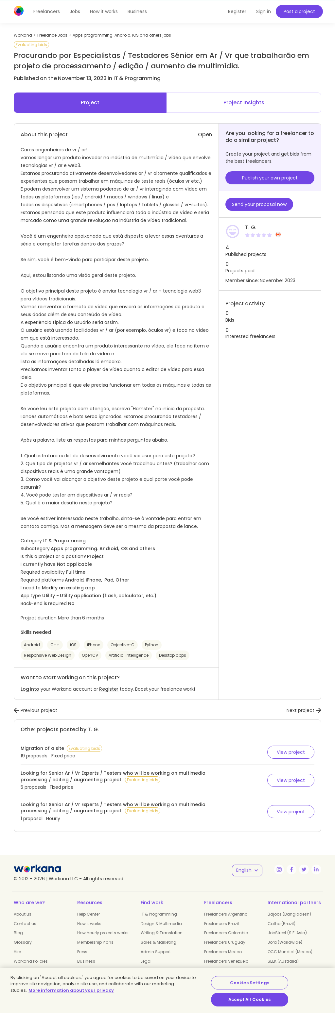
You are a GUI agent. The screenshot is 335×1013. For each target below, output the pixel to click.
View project (291, 752)
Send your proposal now (259, 204)
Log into (30, 689)
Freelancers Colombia (226, 933)
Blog (18, 933)
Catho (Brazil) (281, 923)
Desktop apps (172, 655)
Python (151, 645)
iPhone (93, 645)
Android (32, 645)
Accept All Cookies (249, 999)
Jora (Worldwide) (285, 942)
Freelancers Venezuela (226, 961)
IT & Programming (159, 914)
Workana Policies (31, 961)
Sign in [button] (263, 11)
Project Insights (243, 102)
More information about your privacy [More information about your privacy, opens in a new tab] (71, 990)
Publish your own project (270, 178)
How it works (104, 11)
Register (108, 689)
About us (22, 914)
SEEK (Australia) (283, 961)
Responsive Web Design (47, 655)
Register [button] (237, 11)
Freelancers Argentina (226, 914)
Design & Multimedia (161, 923)
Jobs (75, 11)
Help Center (88, 914)
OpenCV (90, 655)
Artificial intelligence (129, 655)
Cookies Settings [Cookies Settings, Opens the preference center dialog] (249, 983)
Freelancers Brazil (221, 923)
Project (90, 102)
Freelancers (46, 11)
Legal (146, 961)
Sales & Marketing (158, 942)
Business (137, 11)
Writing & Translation (162, 933)
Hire (17, 951)
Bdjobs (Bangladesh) (289, 914)
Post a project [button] (299, 11)
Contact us (25, 923)
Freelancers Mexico (223, 951)
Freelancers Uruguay (224, 942)
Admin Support (156, 951)
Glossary (23, 942)
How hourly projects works (103, 933)
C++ (55, 645)
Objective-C (122, 645)
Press (82, 951)
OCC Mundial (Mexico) (290, 951)
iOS (73, 645)
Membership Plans (95, 942)
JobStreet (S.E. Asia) (287, 933)
